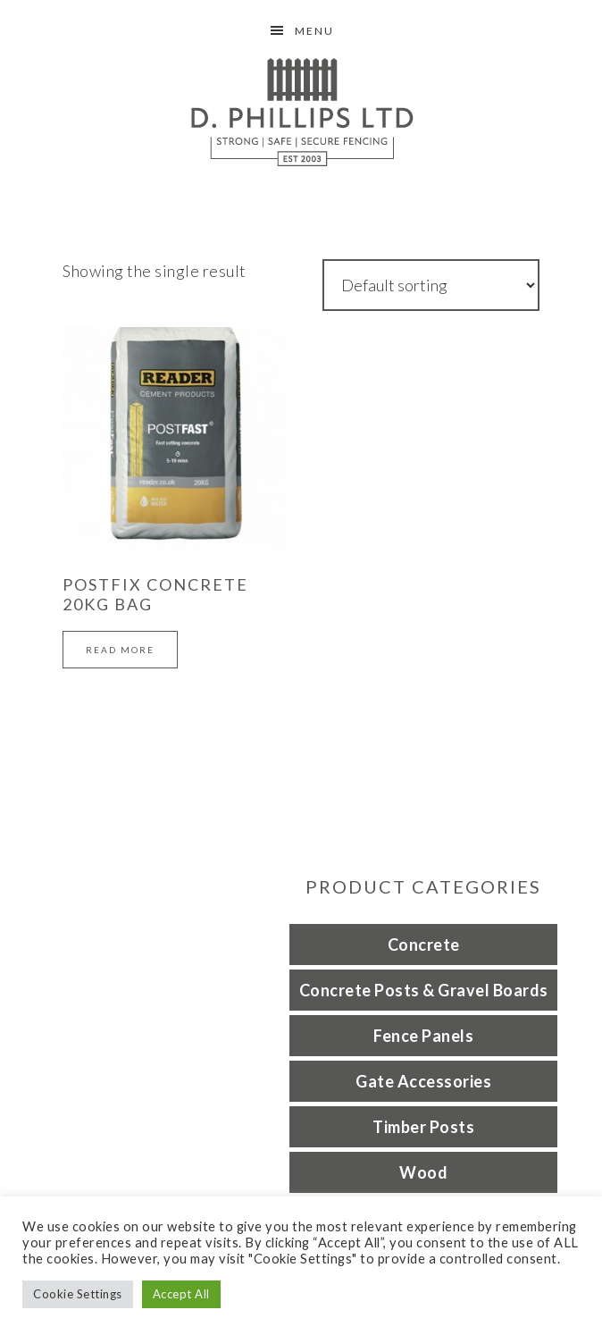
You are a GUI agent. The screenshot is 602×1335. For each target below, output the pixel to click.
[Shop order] (430, 285)
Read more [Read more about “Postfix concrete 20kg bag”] (120, 649)
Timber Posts (423, 1127)
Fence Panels (423, 1035)
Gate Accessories (423, 1081)
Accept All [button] (181, 1294)
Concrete (424, 944)
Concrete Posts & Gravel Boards (423, 990)
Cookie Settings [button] (77, 1294)
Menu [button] (314, 31)
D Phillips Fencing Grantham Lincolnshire (301, 112)
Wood (423, 1172)
